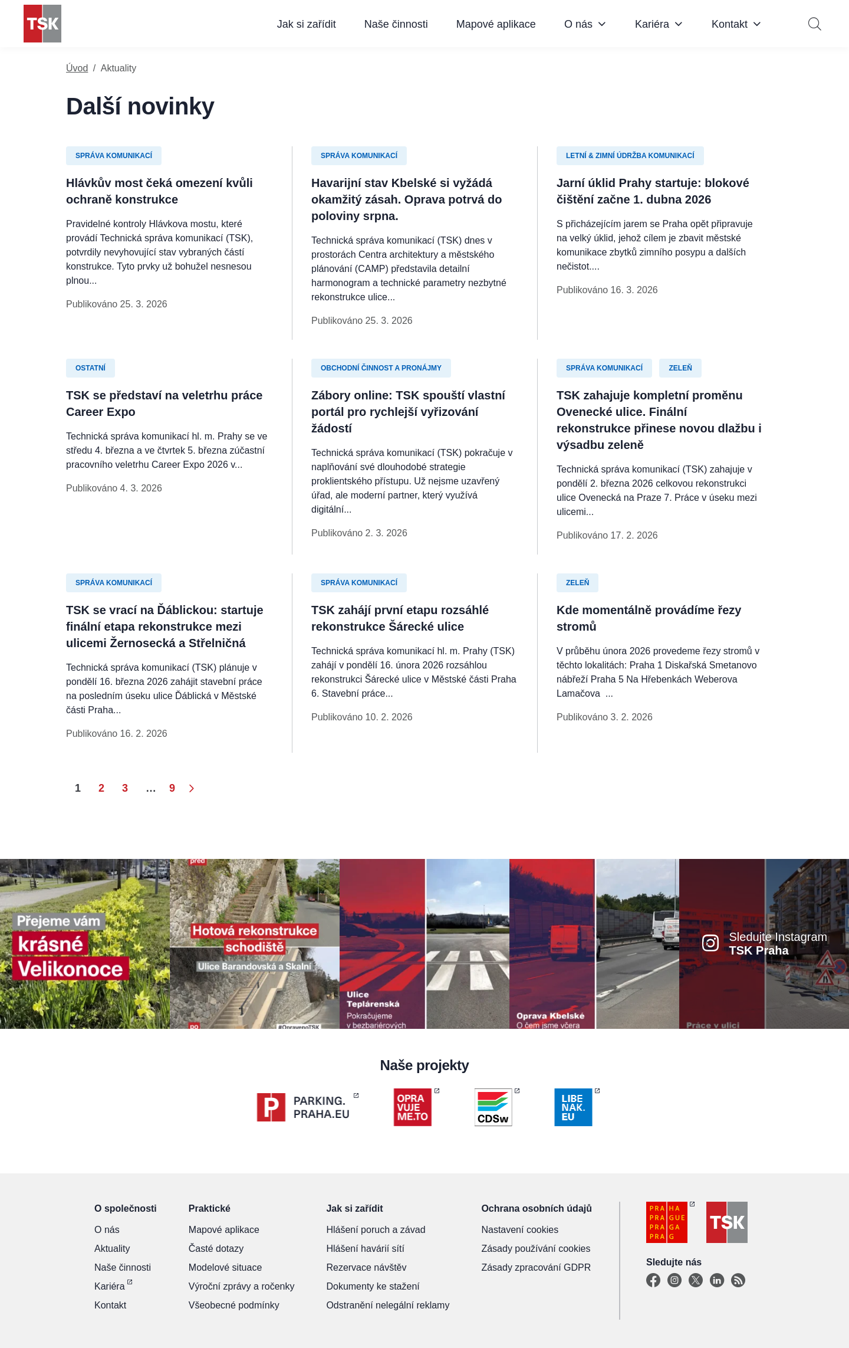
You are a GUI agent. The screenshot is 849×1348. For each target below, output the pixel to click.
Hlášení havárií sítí (365, 1249)
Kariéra (652, 24)
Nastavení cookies (519, 1230)
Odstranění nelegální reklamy (387, 1305)
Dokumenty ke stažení (372, 1286)
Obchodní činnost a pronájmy (381, 368)
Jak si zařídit (306, 24)
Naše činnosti (396, 24)
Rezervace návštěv (366, 1267)
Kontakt (730, 24)
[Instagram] (674, 1280)
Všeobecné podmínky (234, 1305)
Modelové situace (225, 1267)
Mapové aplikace (496, 24)
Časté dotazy (216, 1249)
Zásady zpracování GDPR (536, 1267)
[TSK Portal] (738, 1280)
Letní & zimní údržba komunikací (630, 156)
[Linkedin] (717, 1280)
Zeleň (680, 368)
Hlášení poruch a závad (375, 1230)
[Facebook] (653, 1280)
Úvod (77, 68)
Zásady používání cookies (535, 1249)
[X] (696, 1280)
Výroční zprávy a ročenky (242, 1286)
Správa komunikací (113, 156)
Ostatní (90, 368)
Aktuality (112, 1249)
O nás (578, 24)
